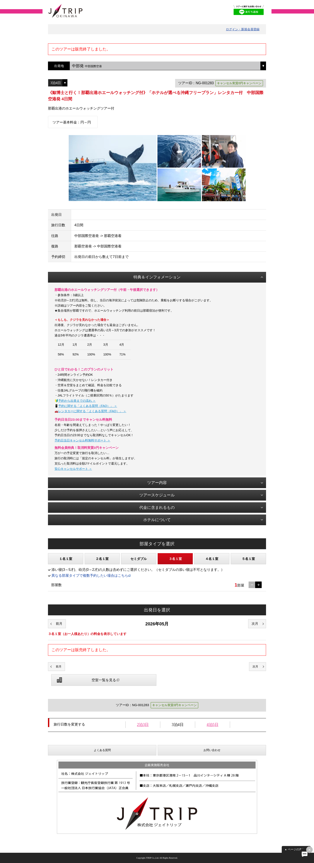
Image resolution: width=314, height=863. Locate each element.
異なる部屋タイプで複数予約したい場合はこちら (89, 575)
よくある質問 (102, 750)
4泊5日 (212, 724)
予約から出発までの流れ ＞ (77, 400)
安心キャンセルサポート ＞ (73, 468)
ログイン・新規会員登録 (242, 29)
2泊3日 (143, 724)
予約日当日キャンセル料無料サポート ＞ (82, 440)
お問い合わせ (211, 750)
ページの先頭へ (298, 849)
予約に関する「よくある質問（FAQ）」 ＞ (87, 406)
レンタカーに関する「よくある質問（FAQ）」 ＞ (92, 411)
